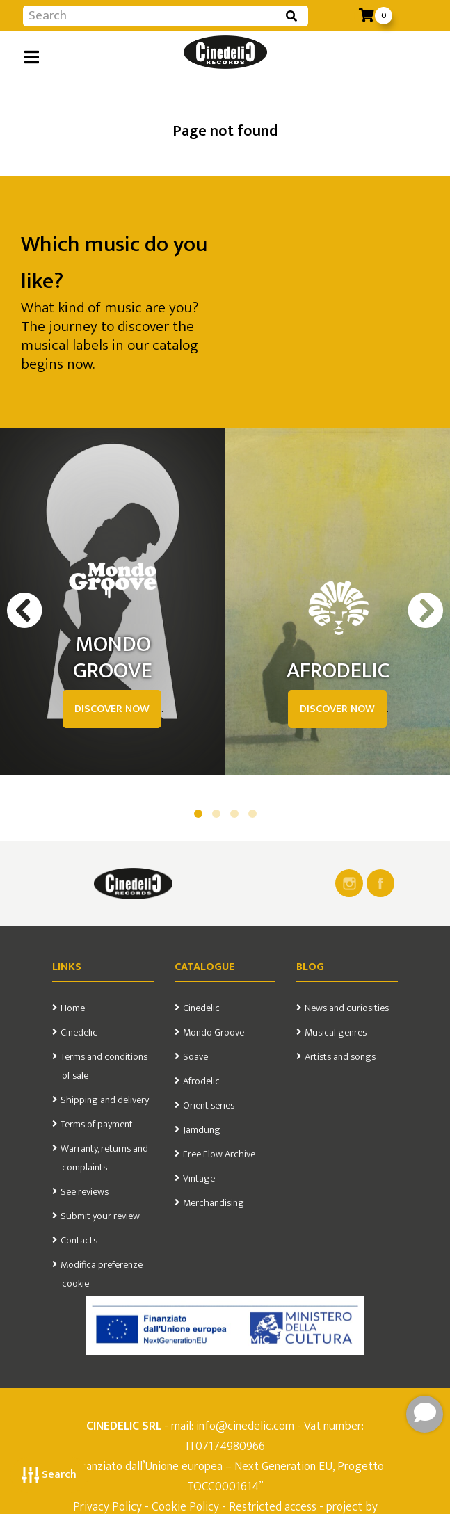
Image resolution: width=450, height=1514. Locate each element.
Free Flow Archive (219, 1154)
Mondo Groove (213, 1032)
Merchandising (213, 1203)
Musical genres (336, 1032)
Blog (310, 967)
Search (49, 1474)
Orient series (208, 1105)
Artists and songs (340, 1057)
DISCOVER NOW (112, 709)
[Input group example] (151, 16)
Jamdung (201, 1130)
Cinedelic (79, 1032)
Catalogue (204, 967)
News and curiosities (347, 1008)
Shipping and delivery (105, 1100)
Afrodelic (201, 1081)
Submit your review (100, 1216)
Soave (195, 1057)
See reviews (85, 1192)
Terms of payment (97, 1124)
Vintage (199, 1178)
